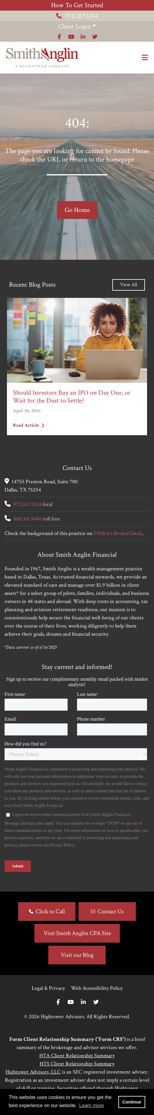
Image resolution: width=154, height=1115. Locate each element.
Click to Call (50, 911)
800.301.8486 (27, 518)
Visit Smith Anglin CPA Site (77, 933)
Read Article (28, 425)
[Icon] (59, 36)
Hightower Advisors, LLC (33, 1071)
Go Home (77, 210)
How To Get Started (77, 5)
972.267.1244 (77, 15)
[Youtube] (71, 1002)
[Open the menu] (145, 58)
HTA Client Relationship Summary (77, 1055)
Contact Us (111, 911)
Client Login (74, 26)
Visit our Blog (77, 955)
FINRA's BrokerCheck (118, 533)
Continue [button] (131, 1102)
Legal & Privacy (48, 988)
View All (128, 285)
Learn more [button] (91, 1105)
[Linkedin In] (83, 1002)
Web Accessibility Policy (97, 988)
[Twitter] (96, 1002)
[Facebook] (58, 1002)
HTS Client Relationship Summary (77, 1063)
